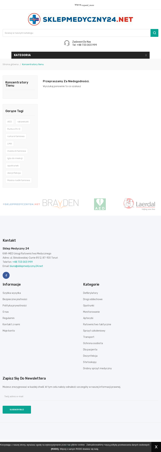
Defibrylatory (90, 293)
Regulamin (9, 318)
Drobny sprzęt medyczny (97, 368)
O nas (6, 311)
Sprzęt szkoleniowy (94, 330)
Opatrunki (88, 305)
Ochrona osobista (93, 343)
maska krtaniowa (16, 151)
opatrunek (13, 165)
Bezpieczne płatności (15, 299)
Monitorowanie (91, 311)
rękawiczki (23, 121)
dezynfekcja (14, 173)
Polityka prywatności (15, 305)
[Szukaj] (80, 33)
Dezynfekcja (90, 355)
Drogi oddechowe (93, 299)
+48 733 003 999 (22, 261)
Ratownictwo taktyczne (97, 324)
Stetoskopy (90, 362)
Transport (88, 337)
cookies (81, 445)
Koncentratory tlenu (16, 84)
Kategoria (22, 55)
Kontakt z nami (11, 324)
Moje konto (9, 330)
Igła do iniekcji (15, 158)
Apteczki (88, 318)
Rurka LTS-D (13, 129)
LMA (9, 143)
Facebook (6, 275)
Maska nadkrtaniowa (18, 180)
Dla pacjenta (90, 349)
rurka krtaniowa (15, 136)
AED (9, 121)
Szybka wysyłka (12, 293)
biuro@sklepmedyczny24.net (26, 266)
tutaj (96, 449)
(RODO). (55, 449)
